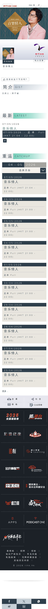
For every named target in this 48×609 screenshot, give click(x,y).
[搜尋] (38, 4)
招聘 (23, 551)
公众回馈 (38, 405)
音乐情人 (9, 128)
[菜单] (44, 4)
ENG (30, 5)
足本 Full (10, 275)
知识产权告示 (14, 554)
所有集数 (8, 61)
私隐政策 (11, 557)
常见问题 (33, 554)
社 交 (38, 399)
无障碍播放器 (30, 557)
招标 (34, 551)
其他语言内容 (22, 560)
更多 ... (5, 391)
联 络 (15, 404)
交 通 (15, 399)
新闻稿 (11, 551)
